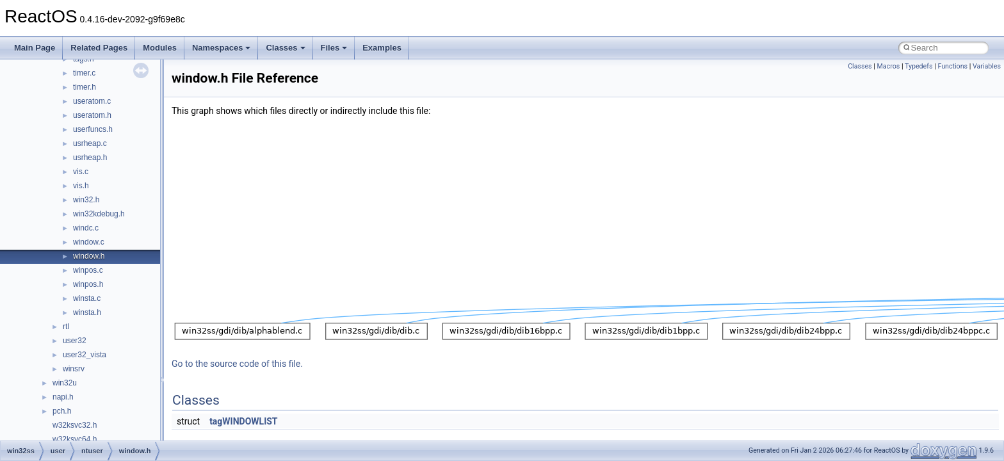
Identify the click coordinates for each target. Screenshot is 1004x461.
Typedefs (919, 66)
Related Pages (98, 48)
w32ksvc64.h (75, 439)
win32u (65, 382)
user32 (74, 340)
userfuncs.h (93, 129)
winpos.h (88, 284)
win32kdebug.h (99, 213)
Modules (160, 48)
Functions (952, 66)
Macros (888, 66)
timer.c (84, 73)
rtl (66, 326)
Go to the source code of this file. (237, 364)
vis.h (81, 185)
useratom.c (92, 101)
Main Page (34, 48)
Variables (987, 66)
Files (334, 48)
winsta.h (87, 312)
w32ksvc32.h (75, 425)
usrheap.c (90, 143)
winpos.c (88, 270)
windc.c (86, 227)
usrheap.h (90, 157)
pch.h (62, 411)
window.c (88, 242)
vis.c (80, 171)
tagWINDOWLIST (243, 421)
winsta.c (87, 298)
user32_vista (84, 354)
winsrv (74, 368)
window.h (88, 256)
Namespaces (221, 48)
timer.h (84, 87)
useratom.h (92, 115)
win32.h (86, 199)
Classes (285, 48)
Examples (381, 48)
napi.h (63, 396)
